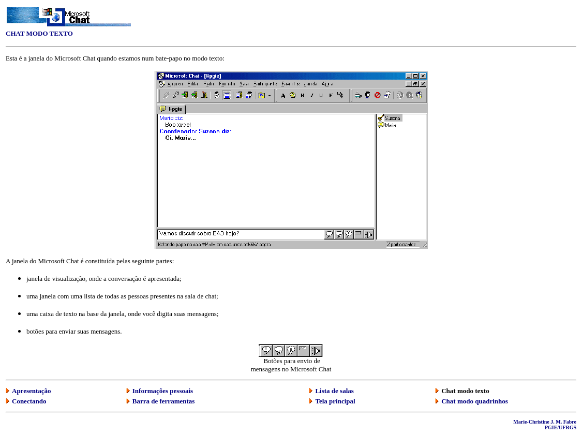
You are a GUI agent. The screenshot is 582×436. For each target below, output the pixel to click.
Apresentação (31, 391)
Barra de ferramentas (163, 401)
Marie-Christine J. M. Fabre (544, 422)
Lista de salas (334, 391)
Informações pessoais (162, 391)
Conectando (29, 401)
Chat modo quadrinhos (474, 401)
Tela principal (335, 401)
